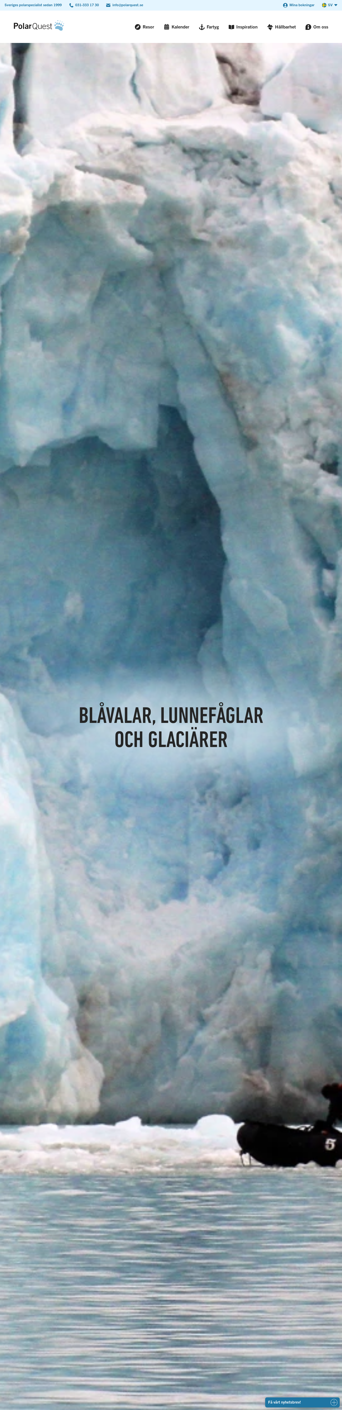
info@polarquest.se (127, 5)
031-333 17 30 (87, 5)
